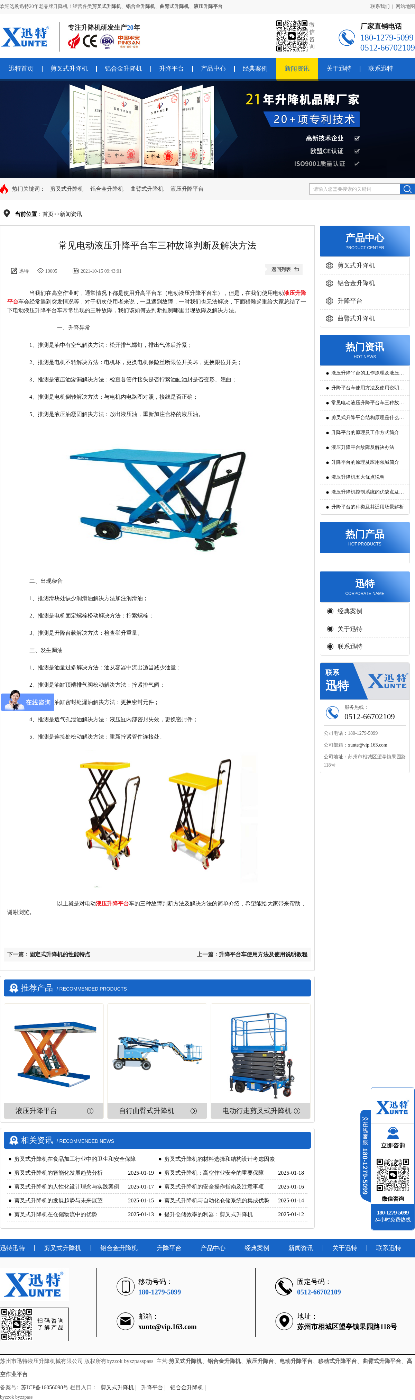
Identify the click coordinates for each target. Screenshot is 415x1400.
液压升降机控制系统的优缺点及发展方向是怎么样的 (367, 494)
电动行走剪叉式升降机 (257, 1110)
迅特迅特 (12, 1248)
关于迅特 (338, 68)
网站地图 (405, 6)
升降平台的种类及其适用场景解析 (367, 506)
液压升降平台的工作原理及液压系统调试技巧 (367, 375)
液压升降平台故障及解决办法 (362, 447)
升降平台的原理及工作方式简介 (365, 432)
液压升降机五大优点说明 (358, 477)
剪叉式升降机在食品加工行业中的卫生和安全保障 (75, 1159)
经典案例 (255, 68)
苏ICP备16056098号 (44, 1387)
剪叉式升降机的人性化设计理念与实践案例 (66, 1187)
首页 (48, 214)
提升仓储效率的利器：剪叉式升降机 (208, 1214)
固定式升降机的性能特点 (59, 954)
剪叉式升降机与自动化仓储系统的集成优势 (216, 1200)
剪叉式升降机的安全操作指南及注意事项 (214, 1187)
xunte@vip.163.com (367, 745)
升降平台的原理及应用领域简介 (365, 462)
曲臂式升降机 (147, 189)
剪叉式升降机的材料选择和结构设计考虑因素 (219, 1159)
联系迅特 (380, 68)
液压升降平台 (187, 189)
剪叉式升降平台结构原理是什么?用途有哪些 (366, 420)
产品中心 (213, 68)
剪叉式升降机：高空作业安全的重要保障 (214, 1173)
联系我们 (380, 6)
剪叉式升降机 (69, 68)
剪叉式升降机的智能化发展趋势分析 (58, 1173)
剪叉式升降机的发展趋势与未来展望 (58, 1200)
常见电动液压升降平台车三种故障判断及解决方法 (367, 405)
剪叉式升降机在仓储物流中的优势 (55, 1214)
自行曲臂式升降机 (146, 1110)
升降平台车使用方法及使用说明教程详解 (367, 390)
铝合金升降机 (123, 68)
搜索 (407, 189)
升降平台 (171, 68)
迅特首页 (21, 68)
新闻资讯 (297, 68)
